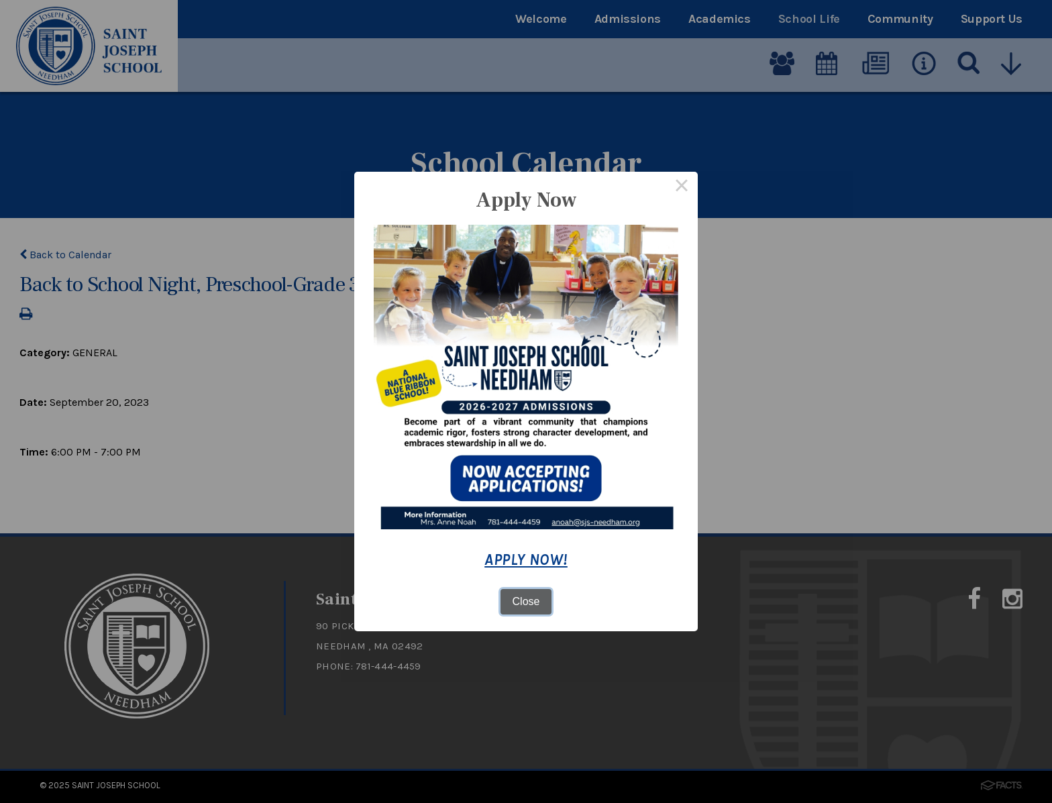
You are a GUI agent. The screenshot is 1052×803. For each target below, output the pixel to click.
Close (526, 601)
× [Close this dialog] (682, 188)
